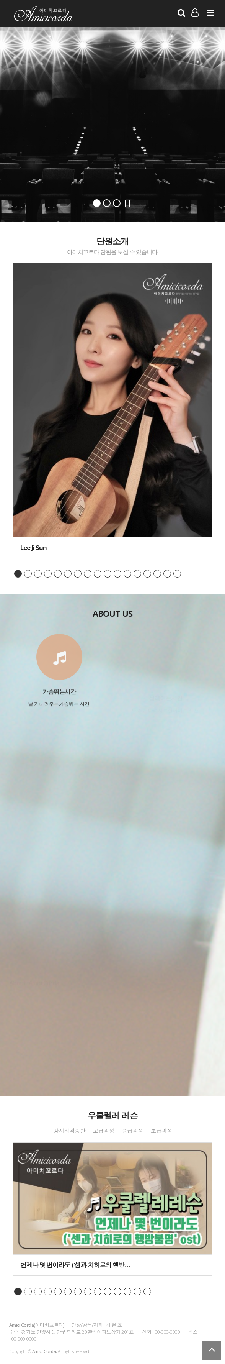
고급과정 (103, 1130)
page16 (167, 574)
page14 (147, 574)
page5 (58, 574)
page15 (157, 574)
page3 (38, 574)
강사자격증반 (69, 1130)
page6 (68, 574)
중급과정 (132, 1130)
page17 (177, 574)
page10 (107, 574)
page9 (97, 574)
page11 (117, 574)
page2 (28, 574)
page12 (127, 574)
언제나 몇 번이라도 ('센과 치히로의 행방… (75, 1265)
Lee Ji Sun (33, 547)
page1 (18, 574)
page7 (78, 574)
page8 (87, 574)
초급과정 (161, 1130)
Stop (127, 203)
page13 (137, 574)
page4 (48, 574)
